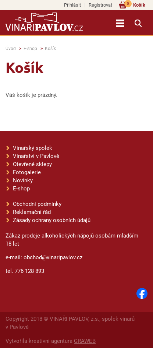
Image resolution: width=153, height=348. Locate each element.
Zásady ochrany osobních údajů (51, 220)
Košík (134, 4)
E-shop (30, 48)
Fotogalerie (27, 172)
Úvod (11, 48)
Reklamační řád (32, 212)
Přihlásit (72, 5)
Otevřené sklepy (32, 164)
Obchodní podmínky (37, 204)
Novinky (23, 180)
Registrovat (100, 5)
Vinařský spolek (32, 148)
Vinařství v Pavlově (36, 156)
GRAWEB (85, 341)
